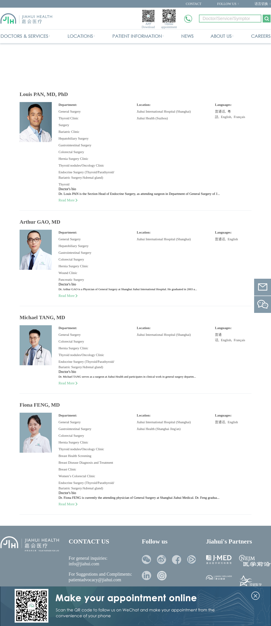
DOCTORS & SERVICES (24, 36)
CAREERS (261, 36)
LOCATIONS (80, 36)
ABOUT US (221, 36)
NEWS (187, 36)
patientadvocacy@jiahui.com (95, 579)
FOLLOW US (226, 4)
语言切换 (261, 4)
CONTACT (193, 4)
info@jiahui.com (84, 563)
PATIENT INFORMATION (137, 36)
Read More (68, 200)
